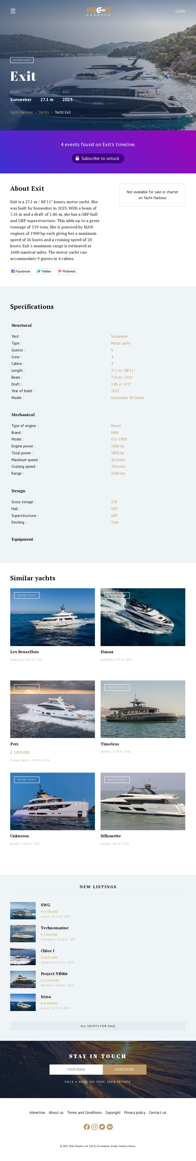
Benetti (15, 843)
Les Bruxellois (24, 651)
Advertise (37, 1112)
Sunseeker (20, 99)
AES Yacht (47, 985)
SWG (45, 904)
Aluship (105, 751)
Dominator (107, 659)
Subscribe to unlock (100, 158)
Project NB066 (54, 973)
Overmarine (48, 939)
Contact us (157, 1112)
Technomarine (55, 927)
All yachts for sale (98, 1026)
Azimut (45, 916)
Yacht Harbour (99, 12)
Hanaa (107, 651)
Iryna (46, 996)
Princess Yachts (19, 760)
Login (180, 11)
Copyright (113, 1112)
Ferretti (105, 843)
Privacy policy (134, 1112)
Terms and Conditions (84, 1112)
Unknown (19, 836)
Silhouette (111, 836)
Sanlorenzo (17, 659)
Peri (14, 744)
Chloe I (47, 950)
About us (56, 1112)
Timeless (110, 744)
